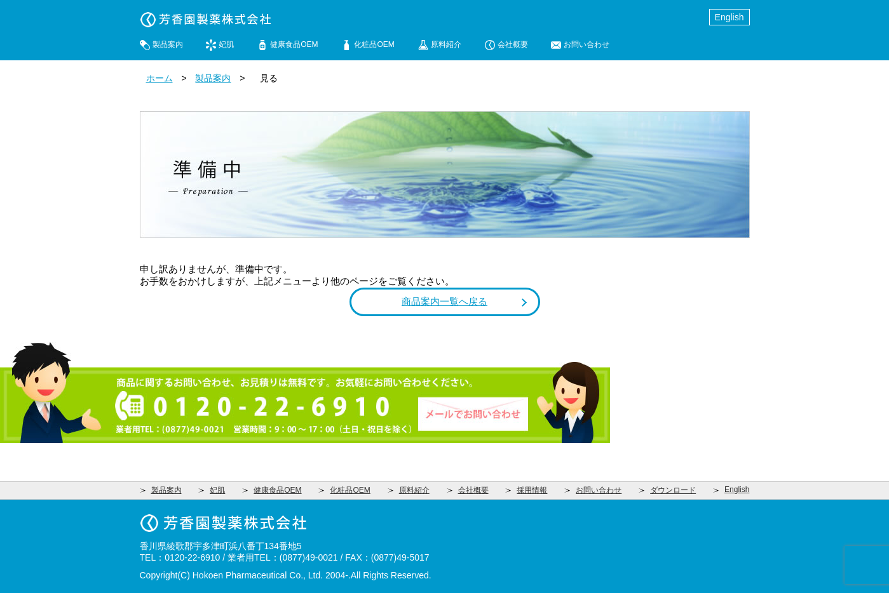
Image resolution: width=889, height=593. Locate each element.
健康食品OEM (294, 44)
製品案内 (168, 44)
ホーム (159, 78)
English (729, 17)
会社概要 (513, 44)
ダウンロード (673, 490)
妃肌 (226, 44)
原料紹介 (446, 44)
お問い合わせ (586, 44)
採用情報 (532, 490)
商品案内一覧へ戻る (444, 301)
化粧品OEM (374, 44)
